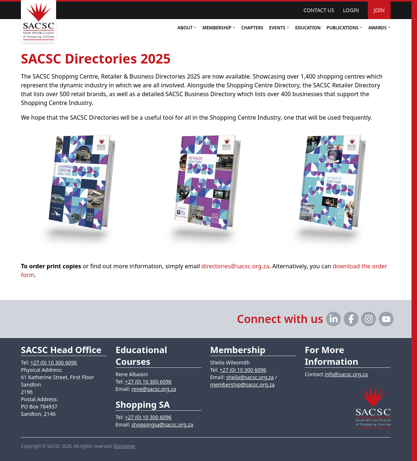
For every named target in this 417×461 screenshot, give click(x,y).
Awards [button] (379, 28)
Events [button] (279, 28)
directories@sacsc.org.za (235, 266)
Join (379, 10)
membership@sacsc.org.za (242, 384)
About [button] (187, 28)
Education (308, 28)
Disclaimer (124, 446)
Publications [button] (344, 28)
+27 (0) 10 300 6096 (53, 362)
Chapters (252, 28)
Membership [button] (218, 28)
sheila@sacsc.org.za (250, 377)
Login (351, 10)
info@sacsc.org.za (346, 374)
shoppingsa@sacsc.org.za (162, 424)
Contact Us (318, 10)
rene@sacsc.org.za (153, 388)
